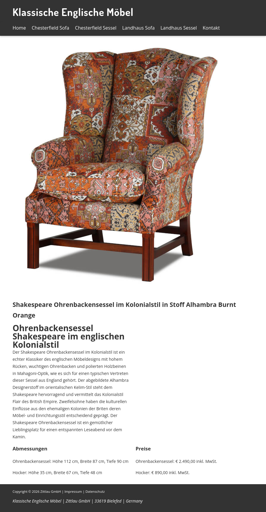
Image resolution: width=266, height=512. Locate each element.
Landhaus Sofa (138, 28)
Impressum (73, 491)
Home (19, 28)
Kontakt (211, 28)
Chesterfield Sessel (95, 28)
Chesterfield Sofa (50, 28)
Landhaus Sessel (178, 28)
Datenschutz (95, 491)
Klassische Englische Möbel (72, 11)
